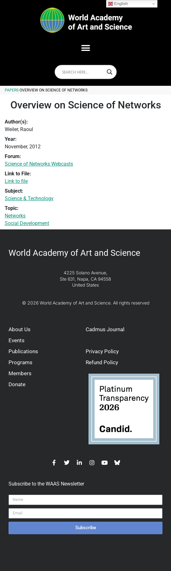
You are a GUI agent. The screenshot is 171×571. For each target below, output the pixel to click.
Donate (17, 384)
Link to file (16, 181)
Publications (23, 351)
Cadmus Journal (105, 329)
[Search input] (83, 72)
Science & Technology (29, 198)
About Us (20, 329)
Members (20, 373)
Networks (15, 216)
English (118, 3)
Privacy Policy (102, 351)
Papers (12, 90)
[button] (85, 48)
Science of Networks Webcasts (39, 164)
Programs (20, 362)
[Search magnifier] (109, 72)
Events (17, 340)
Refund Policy (102, 362)
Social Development (27, 223)
